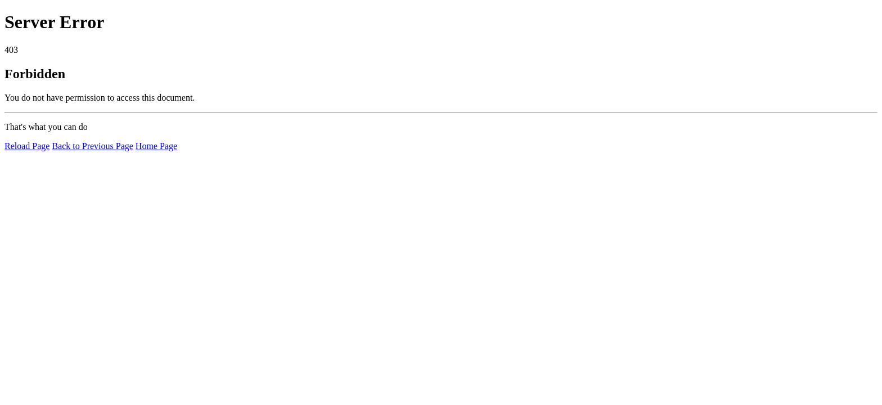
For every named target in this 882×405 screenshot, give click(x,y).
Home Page (156, 146)
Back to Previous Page (92, 146)
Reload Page (27, 146)
